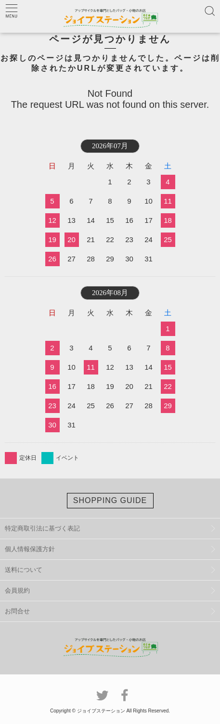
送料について (23, 569)
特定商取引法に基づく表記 (42, 528)
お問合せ (17, 611)
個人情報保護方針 (30, 549)
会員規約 (17, 590)
